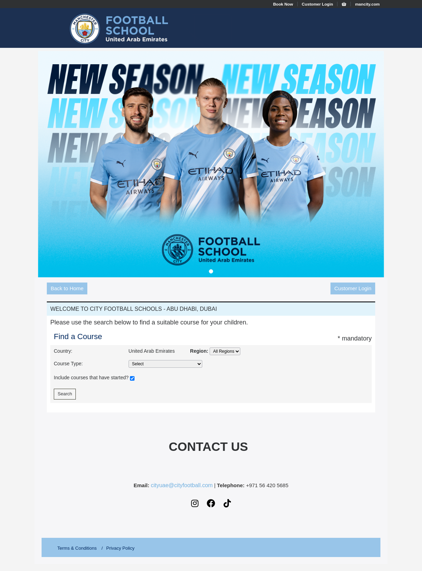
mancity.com (367, 4)
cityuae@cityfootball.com (182, 486)
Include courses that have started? (94, 378)
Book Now (283, 4)
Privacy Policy (120, 548)
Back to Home (67, 288)
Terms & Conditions (77, 548)
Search (65, 393)
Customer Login (317, 4)
